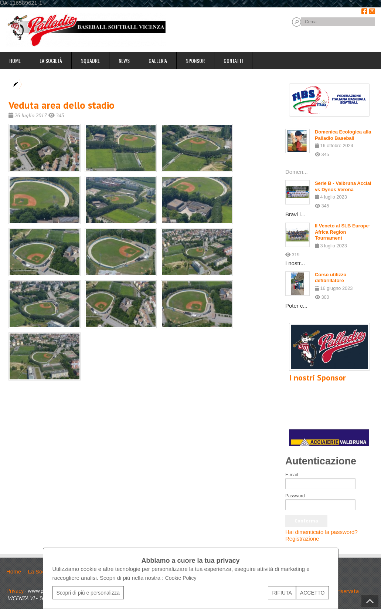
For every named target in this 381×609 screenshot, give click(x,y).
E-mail (291, 475)
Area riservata (342, 591)
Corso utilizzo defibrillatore (330, 278)
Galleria (158, 60)
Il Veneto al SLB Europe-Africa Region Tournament (342, 232)
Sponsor (195, 60)
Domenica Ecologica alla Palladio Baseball (343, 135)
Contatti (233, 60)
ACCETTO (312, 593)
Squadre (90, 60)
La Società (51, 60)
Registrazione (302, 538)
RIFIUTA (282, 593)
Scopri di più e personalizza (88, 593)
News (124, 60)
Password (295, 496)
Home (15, 60)
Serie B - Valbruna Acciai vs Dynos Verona (343, 186)
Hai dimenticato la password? (321, 532)
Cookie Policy (181, 578)
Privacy (15, 590)
